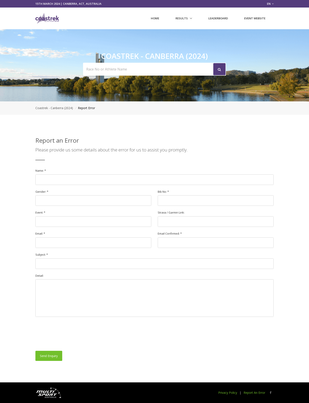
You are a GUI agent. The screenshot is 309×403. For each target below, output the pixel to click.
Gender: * (41, 192)
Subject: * (41, 254)
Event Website (254, 18)
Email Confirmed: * (170, 233)
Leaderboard (218, 18)
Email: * (40, 233)
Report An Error (254, 393)
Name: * (40, 170)
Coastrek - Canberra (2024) (54, 108)
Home (155, 18)
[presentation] (68, 333)
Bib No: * (163, 192)
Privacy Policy (227, 393)
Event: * (40, 212)
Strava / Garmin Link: (171, 212)
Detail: (39, 276)
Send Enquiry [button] (49, 356)
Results (182, 18)
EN (270, 4)
